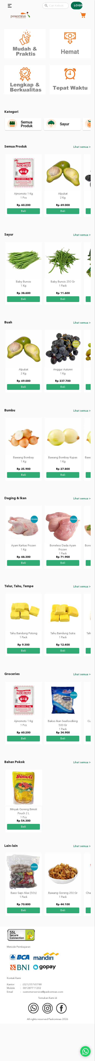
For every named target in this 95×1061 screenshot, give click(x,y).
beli (23, 248)
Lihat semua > (82, 184)
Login (78, 5)
